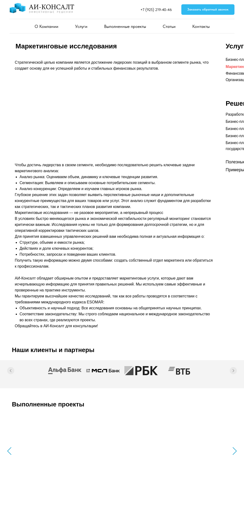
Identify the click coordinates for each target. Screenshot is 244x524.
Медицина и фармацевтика (38, 456)
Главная (117, 481)
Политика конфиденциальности (33, 504)
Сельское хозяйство (191, 456)
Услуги (81, 26)
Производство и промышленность (146, 456)
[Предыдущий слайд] (10, 370)
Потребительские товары (93, 456)
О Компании (46, 26)
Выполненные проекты (125, 26)
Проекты (159, 488)
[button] (207, 9)
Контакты (201, 26)
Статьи (169, 26)
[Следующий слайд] (233, 370)
